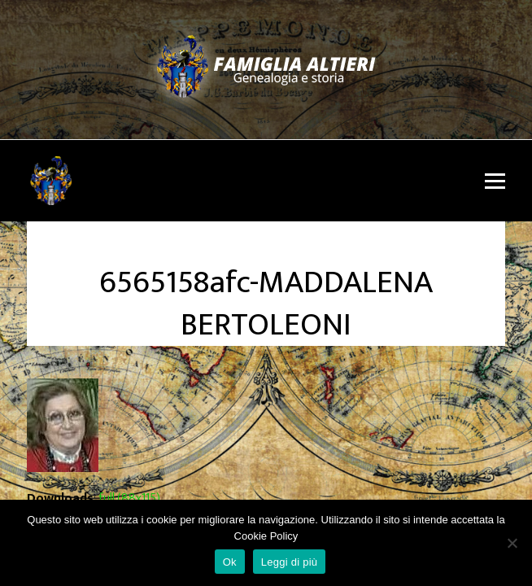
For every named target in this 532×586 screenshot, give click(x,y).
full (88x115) (129, 498)
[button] (495, 181)
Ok (230, 562)
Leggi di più (289, 562)
